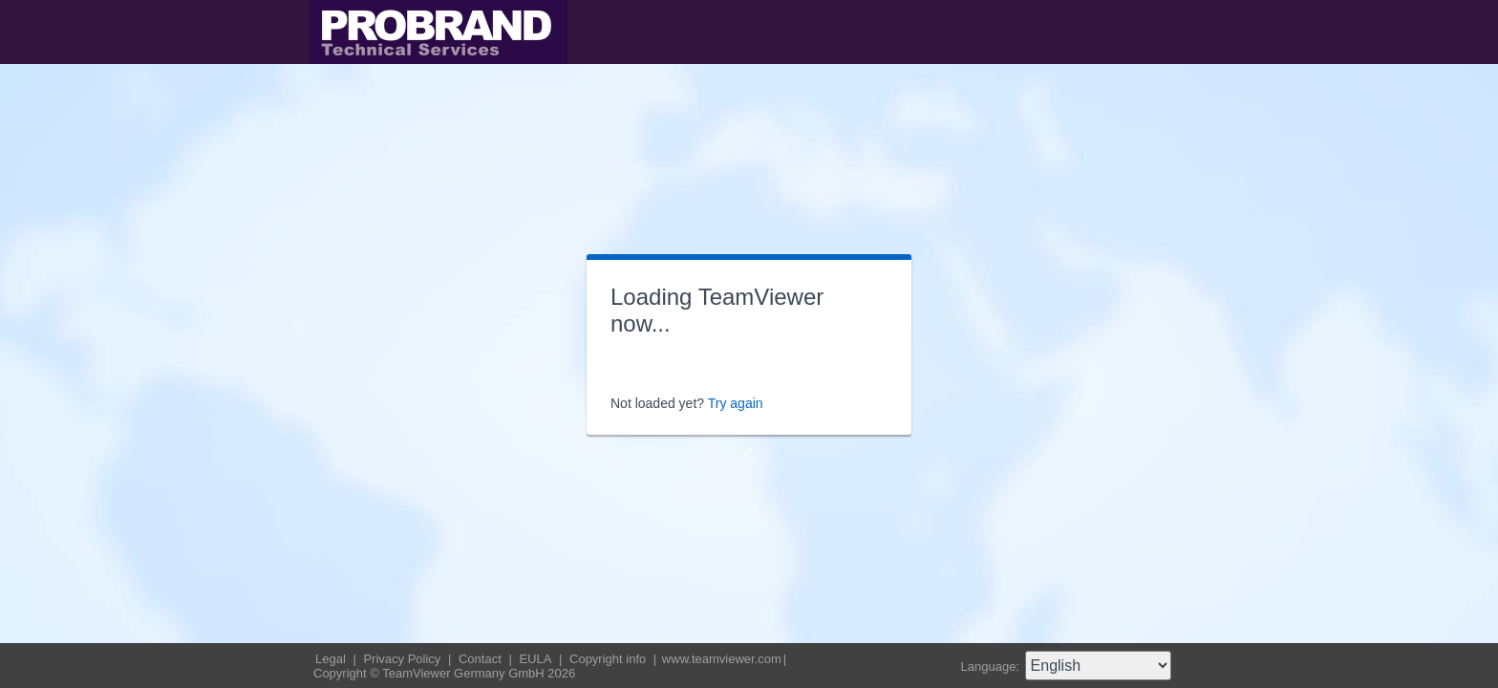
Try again (735, 403)
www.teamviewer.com (721, 659)
